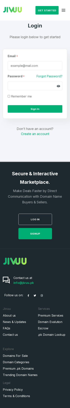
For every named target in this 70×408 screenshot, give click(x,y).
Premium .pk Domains (18, 368)
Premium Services (50, 315)
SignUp (43, 233)
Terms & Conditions (16, 396)
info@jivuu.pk (23, 283)
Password (16, 76)
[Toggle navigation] (63, 10)
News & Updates (14, 322)
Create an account (35, 134)
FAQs (6, 328)
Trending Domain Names (20, 375)
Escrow (43, 328)
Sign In (35, 108)
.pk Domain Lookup (52, 335)
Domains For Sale (15, 356)
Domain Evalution (50, 322)
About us (9, 315)
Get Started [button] (47, 10)
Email (11, 56)
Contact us (10, 335)
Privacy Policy (13, 389)
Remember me (21, 96)
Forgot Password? (49, 76)
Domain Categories (16, 362)
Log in (42, 219)
